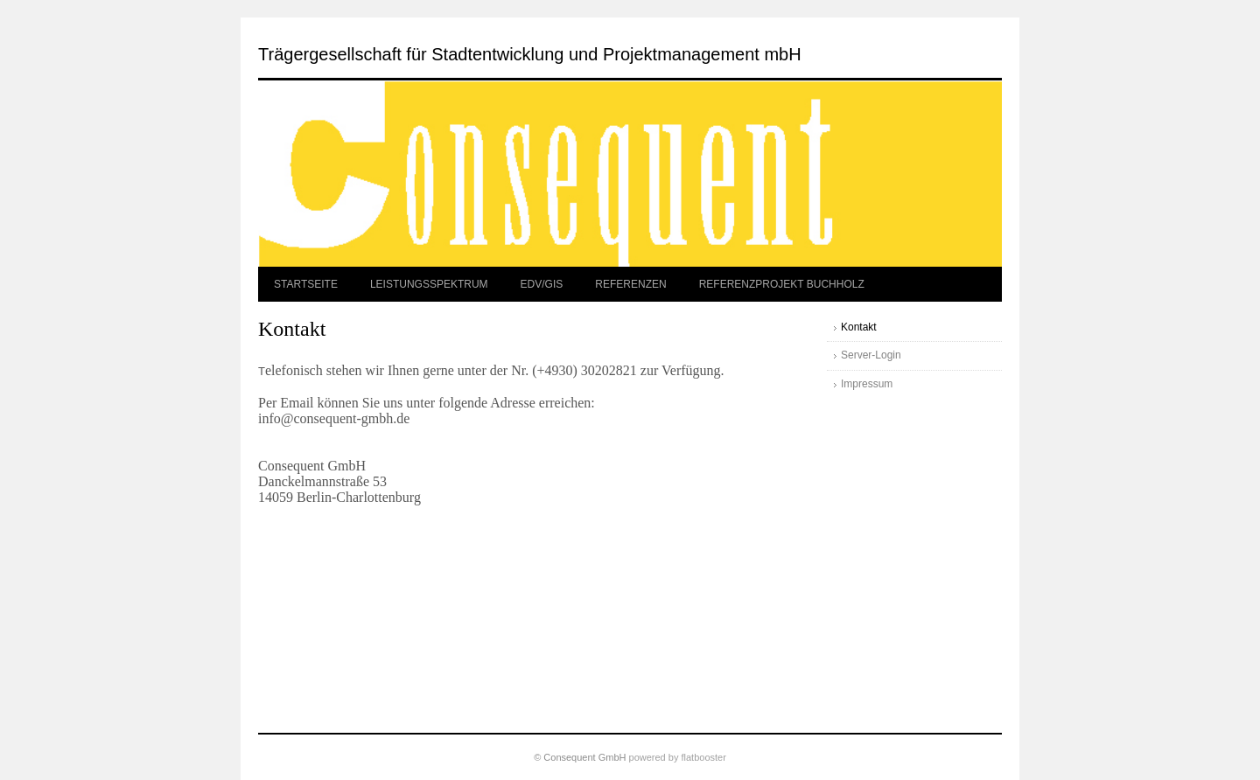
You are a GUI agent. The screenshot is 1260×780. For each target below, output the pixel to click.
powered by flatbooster (677, 757)
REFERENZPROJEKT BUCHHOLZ (781, 284)
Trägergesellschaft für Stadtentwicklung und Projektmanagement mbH (530, 54)
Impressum (866, 384)
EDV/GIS (542, 284)
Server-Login (871, 355)
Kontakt (859, 327)
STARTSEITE (306, 284)
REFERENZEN (630, 284)
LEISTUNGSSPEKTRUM (429, 284)
